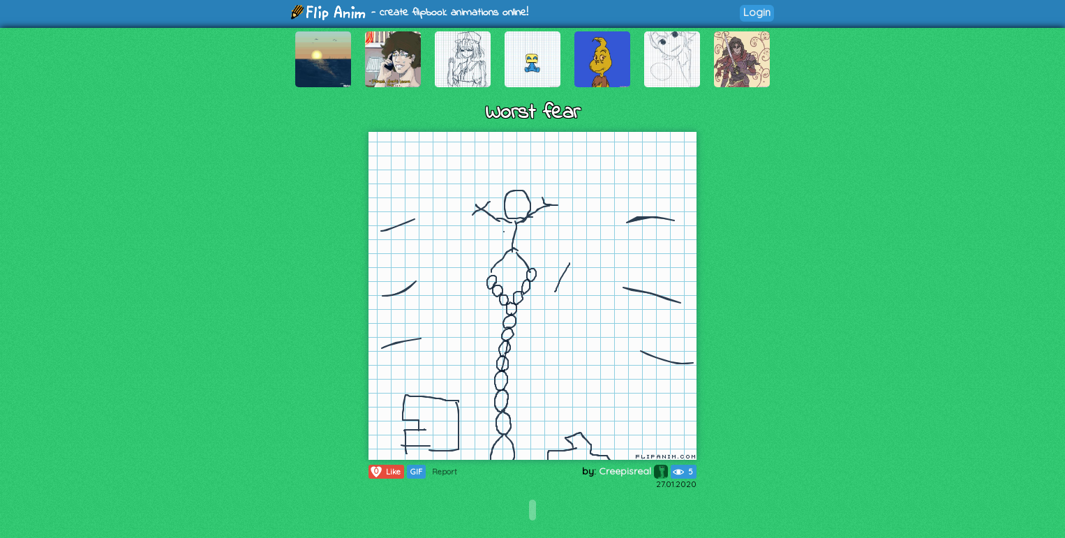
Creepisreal (633, 471)
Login (756, 12)
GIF (416, 472)
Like (385, 472)
